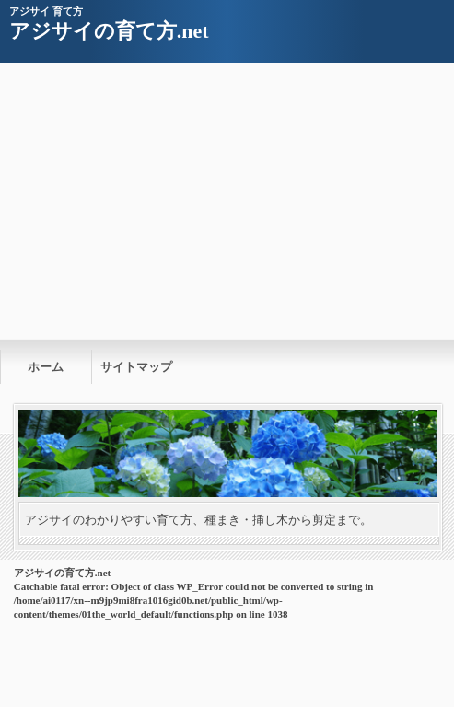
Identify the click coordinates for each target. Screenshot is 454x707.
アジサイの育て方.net (109, 30)
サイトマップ (136, 367)
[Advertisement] (227, 201)
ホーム (46, 367)
